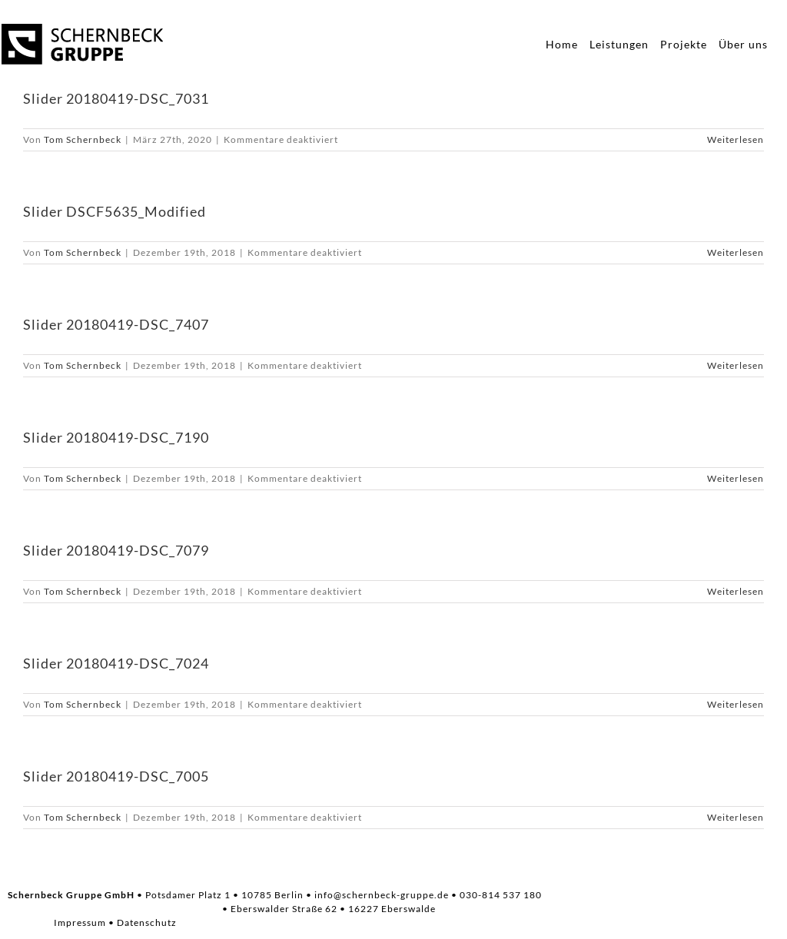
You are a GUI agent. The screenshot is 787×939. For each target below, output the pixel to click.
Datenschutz (147, 922)
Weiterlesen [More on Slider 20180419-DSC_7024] (735, 704)
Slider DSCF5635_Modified (114, 211)
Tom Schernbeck (82, 139)
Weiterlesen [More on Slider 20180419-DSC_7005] (735, 817)
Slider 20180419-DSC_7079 (116, 550)
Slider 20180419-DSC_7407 (116, 324)
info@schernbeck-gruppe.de (381, 895)
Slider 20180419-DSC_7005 (116, 776)
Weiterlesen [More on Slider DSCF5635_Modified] (735, 252)
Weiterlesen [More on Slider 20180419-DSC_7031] (735, 139)
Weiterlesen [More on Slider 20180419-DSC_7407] (735, 365)
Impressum (80, 922)
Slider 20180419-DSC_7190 (116, 437)
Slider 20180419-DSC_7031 (116, 98)
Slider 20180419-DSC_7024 (116, 663)
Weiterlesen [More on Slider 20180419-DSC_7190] (735, 478)
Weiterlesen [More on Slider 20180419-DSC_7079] (735, 591)
